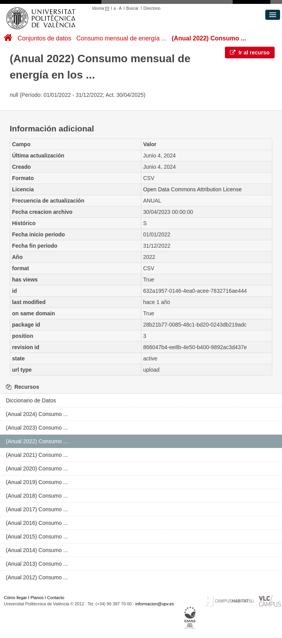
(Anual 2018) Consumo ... (37, 496)
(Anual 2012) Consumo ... (37, 577)
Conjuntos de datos (44, 38)
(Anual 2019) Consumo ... (37, 482)
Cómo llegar (15, 597)
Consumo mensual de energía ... (122, 38)
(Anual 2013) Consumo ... (37, 564)
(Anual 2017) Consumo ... (37, 509)
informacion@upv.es (154, 603)
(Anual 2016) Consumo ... (37, 523)
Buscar (132, 8)
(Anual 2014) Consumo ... (37, 550)
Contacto (55, 597)
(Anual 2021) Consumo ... (37, 455)
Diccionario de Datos (31, 400)
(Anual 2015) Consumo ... (37, 536)
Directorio (151, 8)
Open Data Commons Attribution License (192, 189)
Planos (37, 597)
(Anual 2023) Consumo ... (37, 428)
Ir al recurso (250, 52)
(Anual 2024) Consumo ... (37, 414)
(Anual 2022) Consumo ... (209, 38)
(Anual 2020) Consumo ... (37, 468)
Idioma (101, 8)
